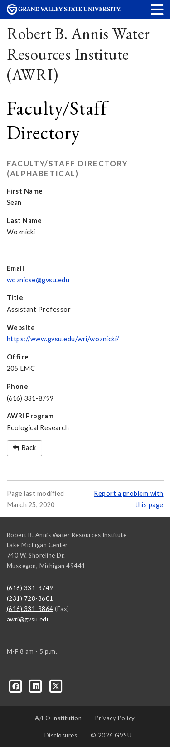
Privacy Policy (115, 718)
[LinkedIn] (37, 685)
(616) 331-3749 (30, 588)
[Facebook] (17, 685)
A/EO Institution (58, 718)
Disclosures (61, 735)
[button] (157, 9)
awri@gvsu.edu (28, 619)
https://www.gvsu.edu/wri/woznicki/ (63, 339)
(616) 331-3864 (30, 608)
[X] (56, 685)
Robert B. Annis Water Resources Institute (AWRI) (78, 54)
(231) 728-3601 (30, 598)
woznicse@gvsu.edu (38, 280)
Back (24, 447)
